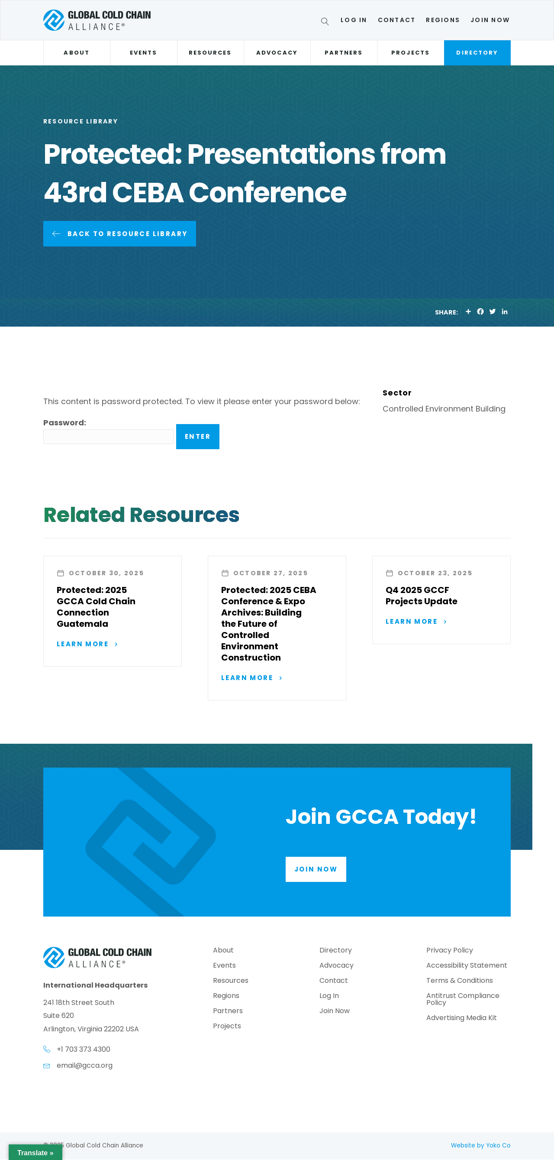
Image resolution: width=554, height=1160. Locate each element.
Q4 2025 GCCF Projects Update (421, 595)
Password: (108, 430)
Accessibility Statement (466, 966)
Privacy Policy (449, 951)
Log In (354, 20)
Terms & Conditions (459, 981)
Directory (477, 53)
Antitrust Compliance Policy (462, 1000)
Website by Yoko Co (481, 1146)
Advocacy (277, 53)
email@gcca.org (85, 1066)
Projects (410, 53)
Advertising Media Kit (461, 1018)
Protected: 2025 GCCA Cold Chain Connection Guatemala (96, 607)
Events (143, 53)
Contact (397, 20)
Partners (344, 53)
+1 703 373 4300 (83, 1050)
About (76, 53)
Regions (443, 20)
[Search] (326, 23)
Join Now (490, 20)
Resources (210, 53)
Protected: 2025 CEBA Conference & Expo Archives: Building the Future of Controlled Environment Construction (268, 624)
